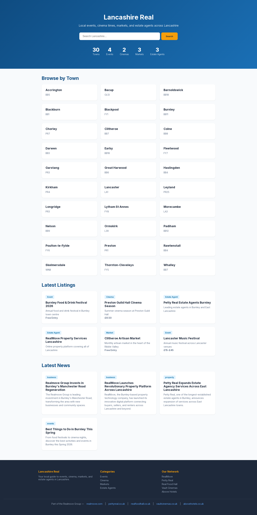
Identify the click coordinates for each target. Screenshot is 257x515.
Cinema (104, 480)
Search (169, 36)
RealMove (167, 476)
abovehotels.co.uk (193, 503)
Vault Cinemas (170, 487)
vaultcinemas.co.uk (166, 503)
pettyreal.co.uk (117, 503)
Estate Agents (108, 487)
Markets (104, 484)
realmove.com (94, 503)
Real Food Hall (169, 484)
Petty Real (167, 480)
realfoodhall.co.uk (140, 503)
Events (104, 476)
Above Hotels (169, 491)
